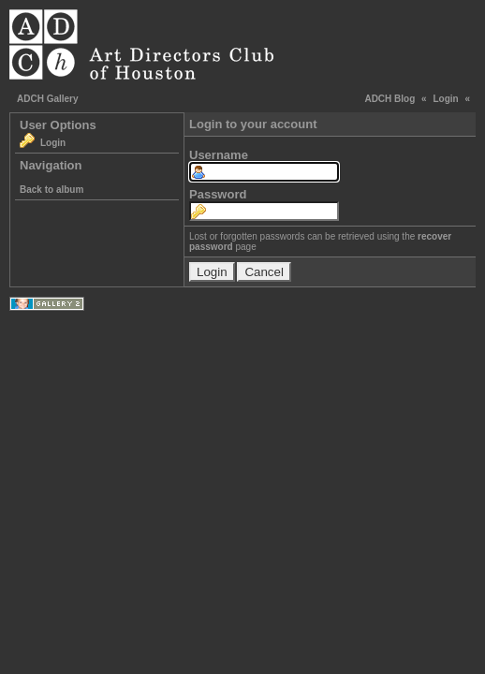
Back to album (51, 189)
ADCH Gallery (48, 99)
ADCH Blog (389, 99)
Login (445, 99)
